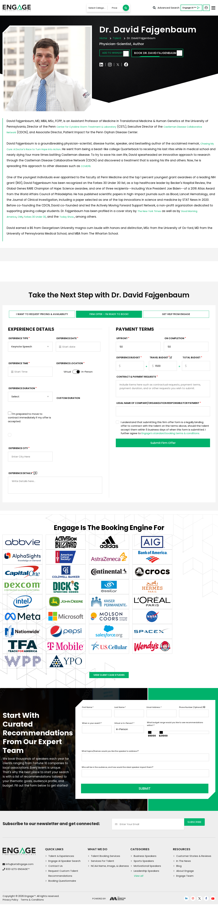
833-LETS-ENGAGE (17, 872)
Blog (179, 868)
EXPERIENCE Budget (128, 359)
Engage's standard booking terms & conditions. (170, 435)
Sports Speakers (144, 863)
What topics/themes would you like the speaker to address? (110, 756)
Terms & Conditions (32, 902)
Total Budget (191, 359)
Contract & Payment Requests (136, 378)
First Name (87, 712)
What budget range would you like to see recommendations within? (175, 729)
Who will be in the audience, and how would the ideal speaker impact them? (117, 772)
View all (138, 878)
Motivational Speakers (147, 868)
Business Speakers (145, 858)
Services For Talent (102, 863)
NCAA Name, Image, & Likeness (110, 868)
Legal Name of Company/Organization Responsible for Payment (157, 404)
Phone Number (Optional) (192, 712)
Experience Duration (22, 390)
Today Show (77, 217)
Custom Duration (68, 399)
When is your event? (92, 728)
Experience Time (18, 365)
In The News (183, 863)
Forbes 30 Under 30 (41, 217)
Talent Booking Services (105, 858)
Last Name (120, 712)
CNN (23, 217)
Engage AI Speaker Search (64, 863)
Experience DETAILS (21, 475)
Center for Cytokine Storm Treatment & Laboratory (92, 127)
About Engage (185, 873)
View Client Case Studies (109, 678)
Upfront (122, 340)
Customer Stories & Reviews (193, 858)
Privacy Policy (10, 902)
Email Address (154, 712)
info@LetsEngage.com (19, 867)
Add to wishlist (118, 53)
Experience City (18, 450)
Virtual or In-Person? (124, 728)
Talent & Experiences (61, 858)
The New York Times (151, 211)
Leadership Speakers (146, 873)
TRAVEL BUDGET (160, 359)
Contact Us (55, 868)
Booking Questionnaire (62, 883)
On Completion (174, 340)
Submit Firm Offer (163, 445)
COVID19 (86, 166)
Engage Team (184, 878)
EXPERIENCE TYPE (18, 340)
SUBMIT (107, 791)
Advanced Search (166, 7)
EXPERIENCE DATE (66, 340)
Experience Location (69, 365)
